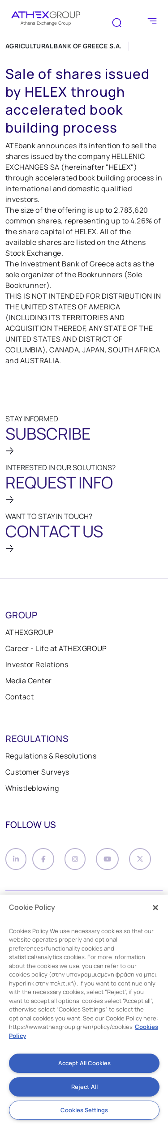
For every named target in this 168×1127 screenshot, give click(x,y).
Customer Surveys (37, 772)
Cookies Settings (84, 1110)
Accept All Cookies (84, 1063)
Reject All (84, 1087)
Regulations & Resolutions (50, 756)
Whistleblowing (32, 788)
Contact (19, 697)
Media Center (28, 681)
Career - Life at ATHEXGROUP (56, 648)
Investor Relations (37, 664)
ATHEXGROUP (29, 632)
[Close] (155, 907)
